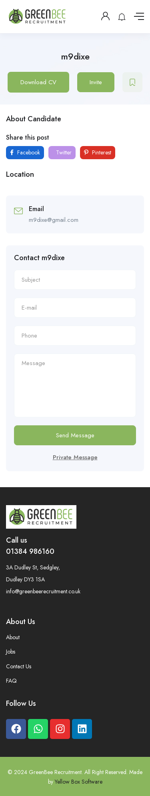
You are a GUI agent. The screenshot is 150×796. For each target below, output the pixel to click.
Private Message (75, 457)
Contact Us (18, 666)
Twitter (63, 152)
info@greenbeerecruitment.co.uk (43, 591)
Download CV (38, 82)
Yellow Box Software (78, 782)
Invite (96, 82)
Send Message (75, 435)
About (13, 637)
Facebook (25, 152)
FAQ (11, 681)
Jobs (10, 652)
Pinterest (97, 152)
